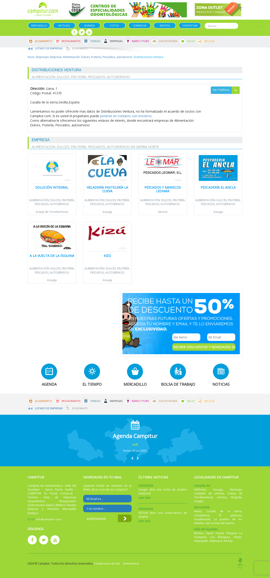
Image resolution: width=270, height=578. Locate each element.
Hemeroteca (131, 563)
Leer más (144, 498)
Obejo (237, 537)
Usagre (198, 501)
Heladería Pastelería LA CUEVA (107, 189)
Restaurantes (71, 41)
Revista (165, 25)
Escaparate (79, 48)
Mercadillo (39, 25)
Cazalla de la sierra (224, 511)
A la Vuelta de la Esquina (52, 255)
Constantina (201, 515)
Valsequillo (201, 541)
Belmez (199, 533)
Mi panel (60, 32)
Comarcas (139, 25)
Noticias (64, 25)
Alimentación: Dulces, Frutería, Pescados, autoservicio (97, 57)
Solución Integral (51, 187)
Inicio (31, 57)
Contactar (189, 25)
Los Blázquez (220, 537)
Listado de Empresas (49, 48)
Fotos (114, 25)
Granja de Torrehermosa (52, 212)
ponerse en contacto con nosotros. (126, 116)
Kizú (107, 255)
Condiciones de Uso (107, 563)
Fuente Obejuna (226, 533)
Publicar (38, 32)
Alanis (198, 511)
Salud (191, 41)
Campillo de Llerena (209, 493)
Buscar (234, 25)
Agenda (89, 25)
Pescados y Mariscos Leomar (162, 189)
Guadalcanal (202, 519)
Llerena (162, 212)
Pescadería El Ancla (218, 187)
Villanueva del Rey (221, 541)
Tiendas (95, 41)
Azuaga (107, 212)
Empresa (55, 57)
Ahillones (200, 489)
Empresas (116, 41)
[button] (132, 458)
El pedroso (230, 515)
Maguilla (236, 497)
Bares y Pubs (140, 41)
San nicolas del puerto (220, 523)
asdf (135, 444)
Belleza (209, 41)
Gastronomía (168, 41)
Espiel (209, 533)
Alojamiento (43, 41)
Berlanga (236, 489)
